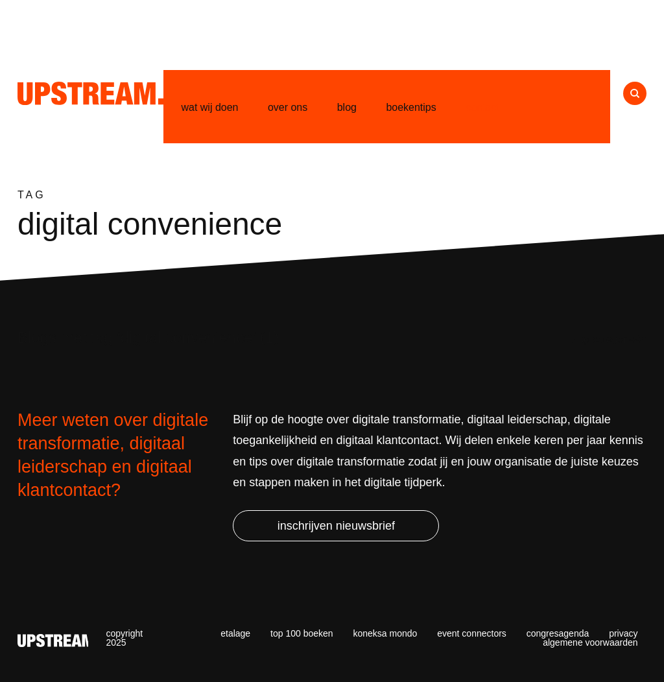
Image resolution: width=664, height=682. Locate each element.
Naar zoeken (634, 93)
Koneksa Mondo (385, 633)
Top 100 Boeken (301, 633)
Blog (347, 107)
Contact (482, 107)
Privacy (623, 633)
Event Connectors (471, 633)
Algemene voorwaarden (590, 642)
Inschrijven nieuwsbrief (336, 525)
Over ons (287, 107)
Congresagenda (558, 633)
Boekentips (411, 107)
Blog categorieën (608, 339)
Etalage (235, 633)
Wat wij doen (210, 107)
